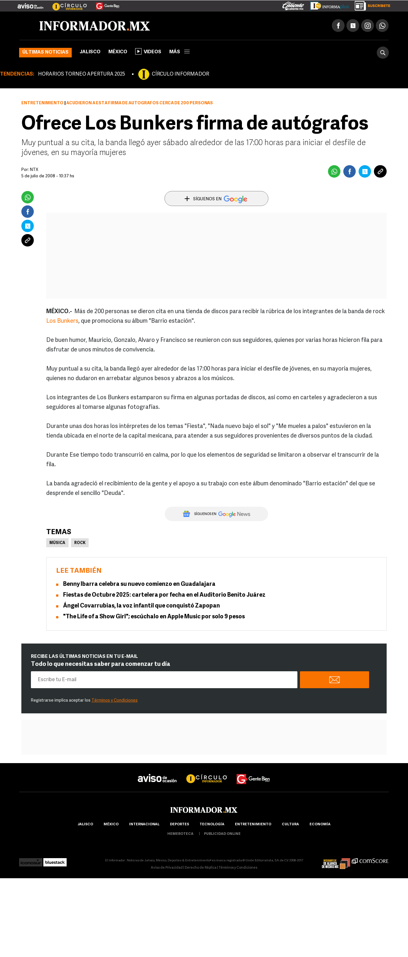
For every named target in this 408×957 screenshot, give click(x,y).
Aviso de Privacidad (167, 868)
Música (57, 543)
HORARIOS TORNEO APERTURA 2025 (81, 74)
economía (320, 824)
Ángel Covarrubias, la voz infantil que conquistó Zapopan (141, 606)
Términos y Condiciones (114, 700)
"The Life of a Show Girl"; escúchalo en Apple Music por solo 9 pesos (154, 617)
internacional (144, 824)
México (117, 52)
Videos (148, 51)
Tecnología (212, 824)
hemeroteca (180, 834)
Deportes (179, 824)
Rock (79, 543)
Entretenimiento (42, 103)
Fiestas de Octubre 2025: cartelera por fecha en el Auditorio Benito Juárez (164, 595)
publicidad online (222, 834)
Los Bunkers (62, 321)
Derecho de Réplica (200, 868)
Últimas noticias (45, 52)
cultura (290, 824)
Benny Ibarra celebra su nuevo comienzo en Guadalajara (139, 584)
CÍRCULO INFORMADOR (180, 74)
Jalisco (90, 52)
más (179, 52)
